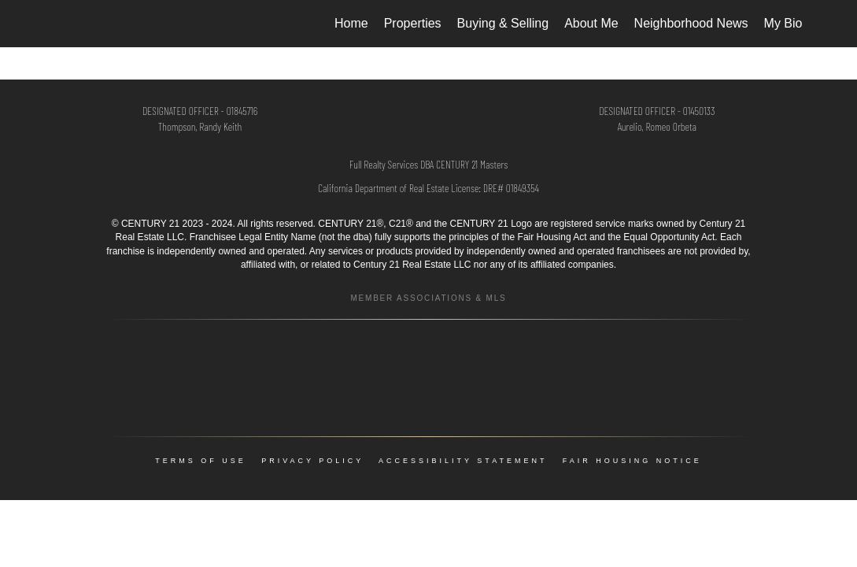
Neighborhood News (691, 23)
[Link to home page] (55, 23)
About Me (591, 23)
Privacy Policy (312, 461)
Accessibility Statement (463, 461)
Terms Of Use (200, 461)
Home (351, 23)
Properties (412, 23)
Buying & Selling (503, 23)
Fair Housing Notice (632, 461)
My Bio (783, 23)
